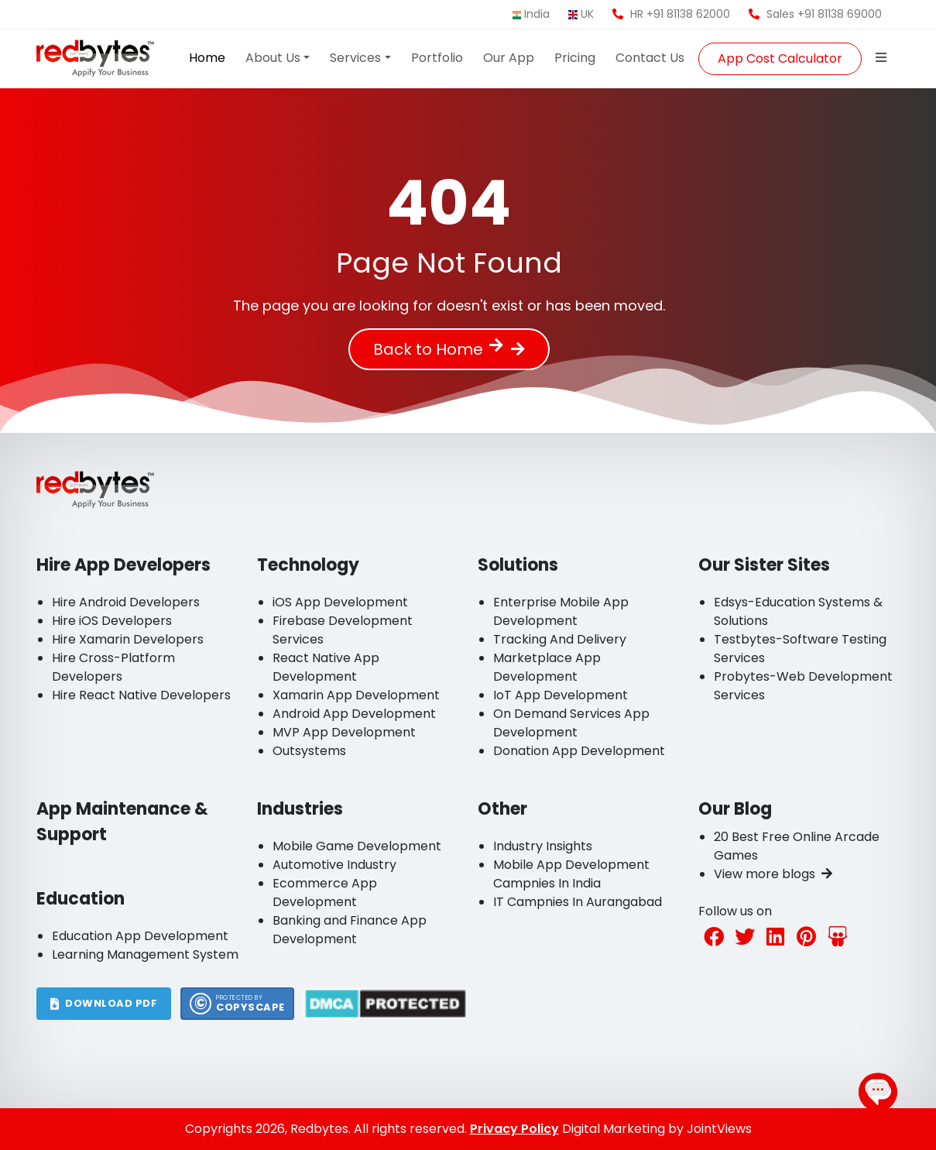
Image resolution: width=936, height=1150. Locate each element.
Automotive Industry (334, 865)
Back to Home (438, 349)
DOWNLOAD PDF (104, 1003)
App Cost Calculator (780, 58)
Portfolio (437, 58)
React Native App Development (326, 667)
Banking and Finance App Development (350, 929)
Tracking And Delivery (559, 639)
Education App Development (140, 936)
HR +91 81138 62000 (671, 14)
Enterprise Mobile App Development (561, 611)
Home (207, 58)
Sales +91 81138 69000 (815, 14)
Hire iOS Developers (112, 621)
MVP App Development (344, 732)
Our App (508, 58)
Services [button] (355, 58)
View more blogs (773, 874)
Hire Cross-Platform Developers (113, 667)
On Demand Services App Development (571, 723)
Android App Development (354, 714)
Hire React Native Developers (141, 695)
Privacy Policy (514, 1129)
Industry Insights (542, 846)
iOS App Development (340, 602)
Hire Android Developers (126, 602)
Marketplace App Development (547, 667)
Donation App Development (579, 751)
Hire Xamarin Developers (128, 639)
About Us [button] (272, 58)
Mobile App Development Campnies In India (571, 874)
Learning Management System (145, 954)
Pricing (574, 58)
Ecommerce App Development (325, 892)
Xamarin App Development (356, 695)
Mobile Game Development (357, 846)
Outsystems (309, 751)
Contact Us (649, 58)
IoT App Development (560, 695)
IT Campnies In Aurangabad (577, 902)
